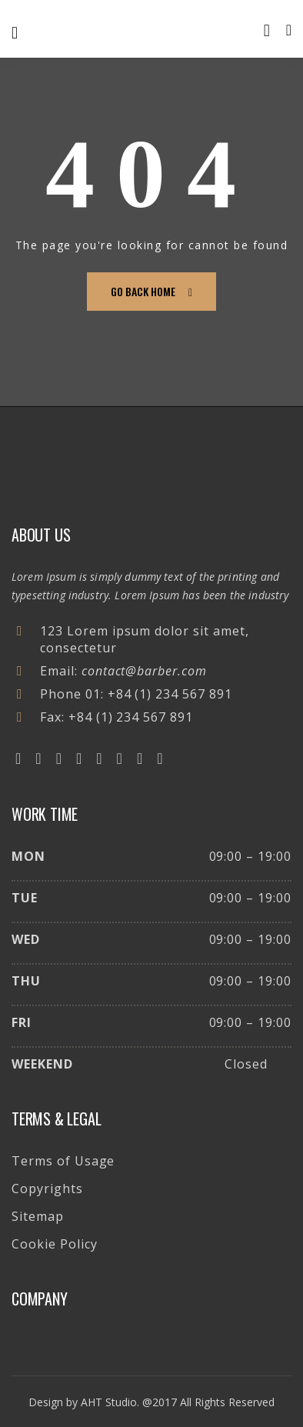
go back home (151, 291)
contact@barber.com (144, 670)
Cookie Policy (54, 1243)
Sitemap (38, 1216)
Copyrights (47, 1188)
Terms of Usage (63, 1160)
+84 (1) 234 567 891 (170, 693)
